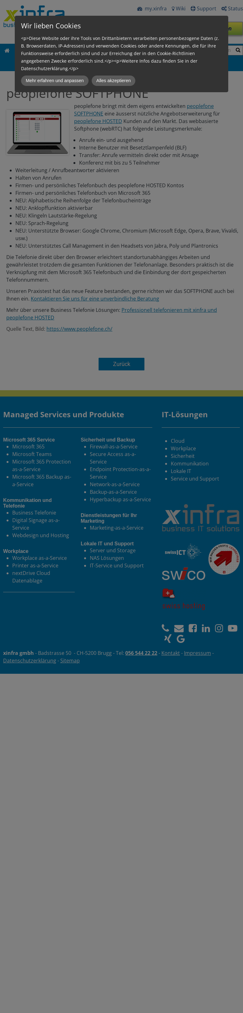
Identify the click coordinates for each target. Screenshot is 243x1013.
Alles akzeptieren (113, 80)
